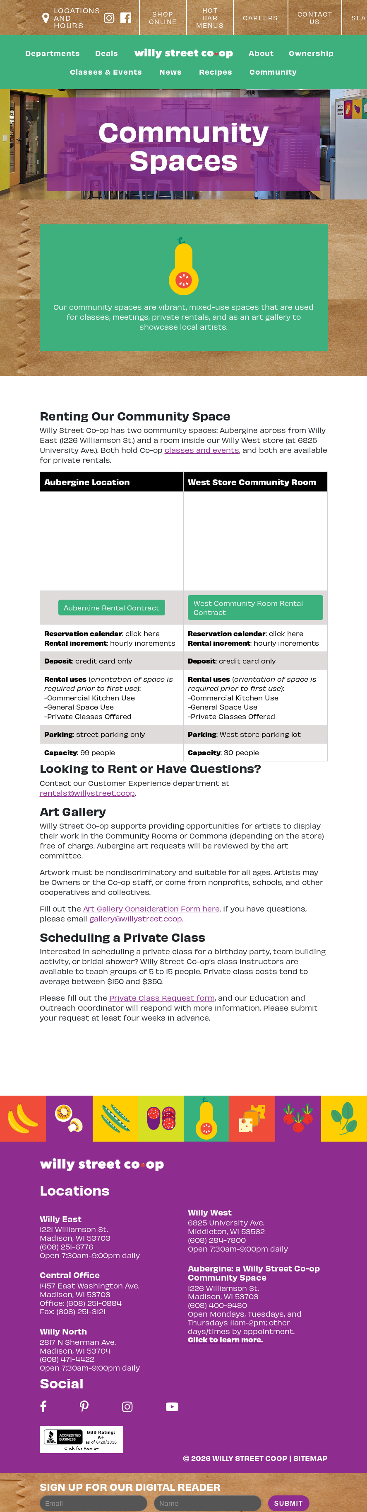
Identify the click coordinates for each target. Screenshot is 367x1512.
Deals (106, 53)
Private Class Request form (162, 997)
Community (273, 71)
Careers (260, 18)
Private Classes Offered (89, 716)
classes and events (202, 449)
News (170, 71)
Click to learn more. (225, 1339)
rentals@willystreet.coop (87, 792)
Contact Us (315, 17)
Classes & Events (106, 71)
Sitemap (310, 1458)
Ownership (311, 53)
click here (142, 633)
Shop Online (163, 17)
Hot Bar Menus (210, 18)
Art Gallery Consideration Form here (151, 908)
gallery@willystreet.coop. (136, 918)
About (261, 53)
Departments (52, 53)
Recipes (216, 71)
